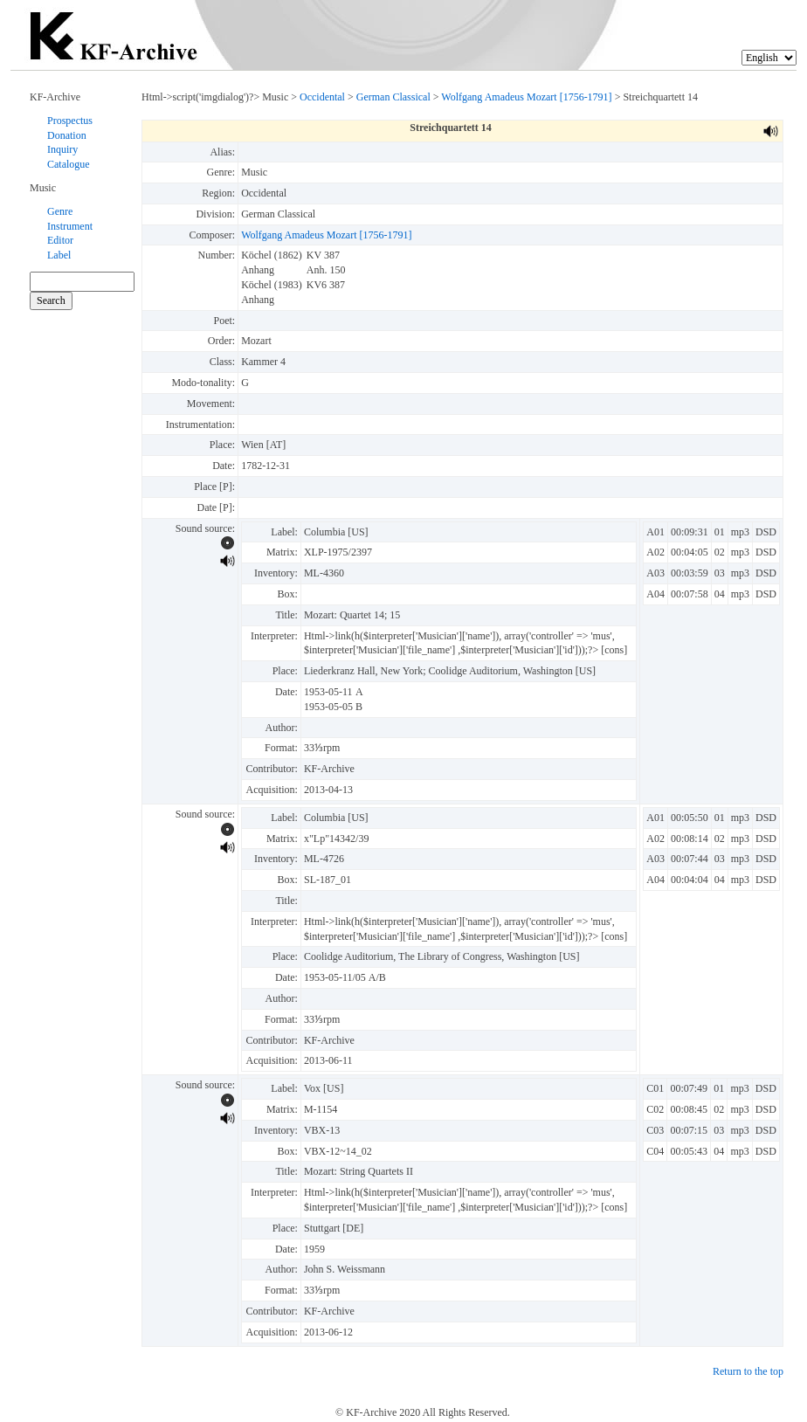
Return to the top (748, 1371)
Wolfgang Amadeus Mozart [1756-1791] (526, 97)
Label (59, 255)
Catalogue (68, 164)
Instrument (70, 226)
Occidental (322, 97)
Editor (60, 240)
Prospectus (70, 120)
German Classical (393, 97)
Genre (59, 211)
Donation (66, 135)
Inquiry (62, 149)
